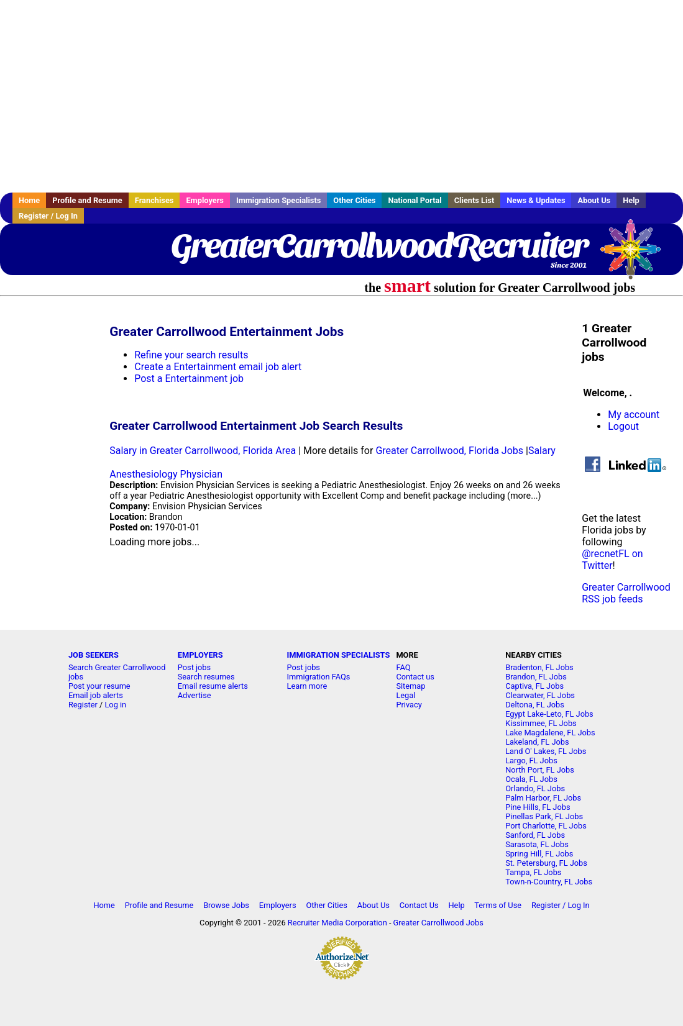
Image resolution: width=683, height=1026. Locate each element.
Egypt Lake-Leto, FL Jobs (549, 714)
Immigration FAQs (319, 676)
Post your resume (99, 686)
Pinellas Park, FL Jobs (544, 816)
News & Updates (536, 200)
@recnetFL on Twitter (612, 559)
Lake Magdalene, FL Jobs (550, 732)
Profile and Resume (87, 200)
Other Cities (354, 200)
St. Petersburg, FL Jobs (546, 863)
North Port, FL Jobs (539, 769)
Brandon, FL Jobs (536, 676)
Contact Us (419, 905)
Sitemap (410, 686)
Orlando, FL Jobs (535, 788)
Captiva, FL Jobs (534, 686)
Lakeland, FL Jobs (537, 742)
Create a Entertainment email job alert (217, 367)
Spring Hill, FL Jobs (539, 853)
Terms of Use (497, 905)
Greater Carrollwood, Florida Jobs (449, 450)
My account (633, 414)
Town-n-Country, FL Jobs (548, 881)
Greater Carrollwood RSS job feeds (626, 593)
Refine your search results (191, 355)
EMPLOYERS (200, 655)
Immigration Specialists (278, 200)
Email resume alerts (213, 686)
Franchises (154, 200)
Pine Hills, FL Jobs (537, 807)
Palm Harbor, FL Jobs (543, 797)
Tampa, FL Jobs (533, 872)
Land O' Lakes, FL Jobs (545, 751)
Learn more (307, 686)
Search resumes (206, 676)
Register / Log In (48, 215)
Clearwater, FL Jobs (540, 695)
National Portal (414, 200)
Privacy (408, 704)
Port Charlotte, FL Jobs (546, 825)
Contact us (415, 676)
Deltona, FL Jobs (534, 704)
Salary (542, 450)
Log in (115, 704)
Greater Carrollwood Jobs (438, 922)
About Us (593, 200)
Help (631, 200)
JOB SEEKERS (93, 655)
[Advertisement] (341, 96)
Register (83, 704)
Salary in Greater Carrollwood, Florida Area (202, 450)
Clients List (474, 200)
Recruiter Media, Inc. (636, 255)
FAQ (403, 667)
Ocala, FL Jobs (531, 779)
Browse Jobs (226, 905)
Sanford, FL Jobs (535, 835)
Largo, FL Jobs (531, 760)
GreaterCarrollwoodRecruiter (379, 245)
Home (29, 200)
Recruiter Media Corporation (337, 922)
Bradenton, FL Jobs (539, 667)
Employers (205, 200)
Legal (405, 695)
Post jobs (194, 667)
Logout (623, 426)
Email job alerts (95, 695)
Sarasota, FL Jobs (537, 844)
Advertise (194, 695)
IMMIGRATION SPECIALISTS (338, 655)
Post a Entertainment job (189, 378)
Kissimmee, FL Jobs (540, 723)
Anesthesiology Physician (165, 474)
